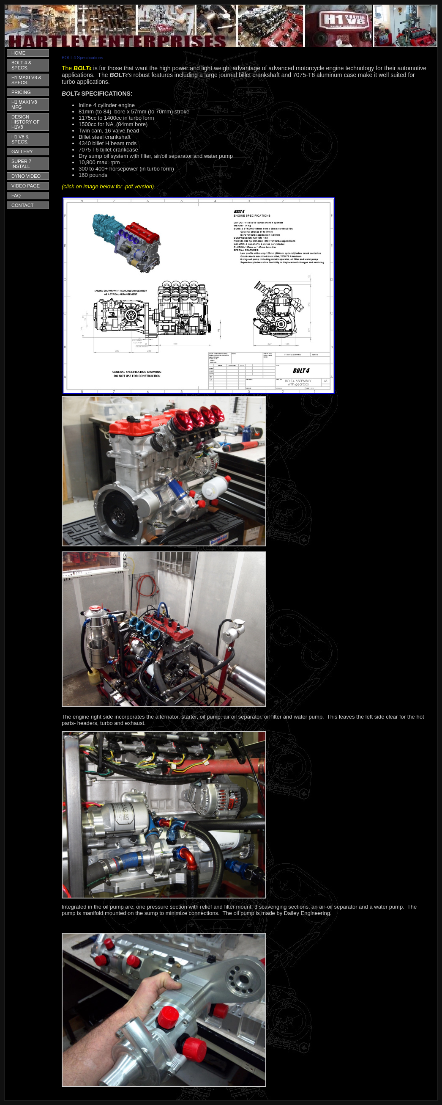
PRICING (21, 92)
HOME (18, 52)
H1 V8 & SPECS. (20, 139)
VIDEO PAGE (25, 185)
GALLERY (22, 151)
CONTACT (22, 205)
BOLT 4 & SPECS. (21, 65)
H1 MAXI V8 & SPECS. (26, 80)
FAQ (16, 195)
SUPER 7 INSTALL (21, 164)
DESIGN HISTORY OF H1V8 (25, 122)
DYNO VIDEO (26, 176)
